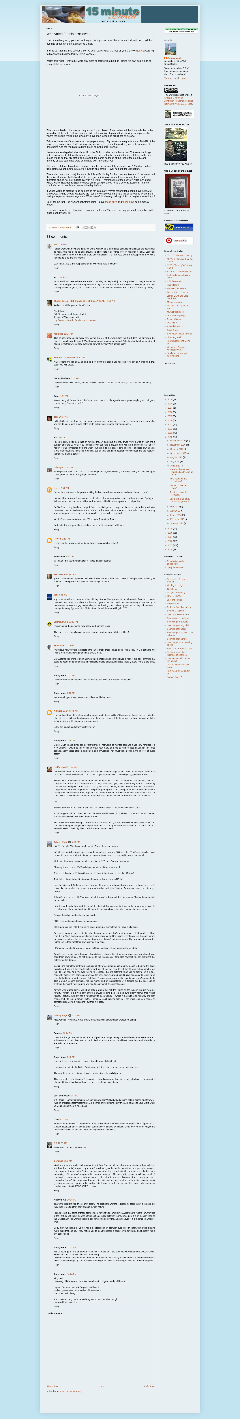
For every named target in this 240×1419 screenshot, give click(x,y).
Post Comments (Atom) (71, 1391)
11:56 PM (110, 301)
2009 (170, 528)
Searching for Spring (177, 639)
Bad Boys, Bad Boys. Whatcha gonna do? (180, 500)
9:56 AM (71, 1057)
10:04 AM (63, 417)
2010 (170, 437)
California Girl (61, 767)
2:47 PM (74, 1095)
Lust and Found (174, 600)
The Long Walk (174, 337)
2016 (170, 412)
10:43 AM (62, 437)
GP (55, 1143)
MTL (56, 595)
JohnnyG (58, 467)
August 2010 (176, 457)
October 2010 (177, 449)
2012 (170, 429)
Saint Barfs (172, 330)
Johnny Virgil (60, 842)
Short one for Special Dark (179, 648)
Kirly (56, 488)
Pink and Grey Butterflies (179, 607)
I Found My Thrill (175, 596)
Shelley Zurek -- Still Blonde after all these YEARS (79, 301)
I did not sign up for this (178, 292)
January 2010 (177, 523)
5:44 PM (72, 574)
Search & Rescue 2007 (178, 614)
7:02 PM (76, 1015)
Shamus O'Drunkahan (65, 357)
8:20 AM (75, 378)
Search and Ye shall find (178, 618)
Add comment (55, 1313)
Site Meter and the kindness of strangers (177, 653)
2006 (170, 541)
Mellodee (58, 334)
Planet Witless (174, 319)
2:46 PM (71, 740)
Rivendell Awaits (175, 326)
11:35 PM (70, 645)
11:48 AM (73, 711)
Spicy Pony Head (175, 567)
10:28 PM (71, 1200)
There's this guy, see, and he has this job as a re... (181, 472)
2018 (170, 403)
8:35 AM (64, 396)
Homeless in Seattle (176, 288)
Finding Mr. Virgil (175, 585)
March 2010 (176, 515)
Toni (56, 417)
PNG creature (61, 574)
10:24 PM (67, 1033)
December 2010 (178, 440)
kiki (55, 244)
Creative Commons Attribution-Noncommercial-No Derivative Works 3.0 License (178, 101)
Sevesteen (59, 645)
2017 (170, 408)
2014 (170, 420)
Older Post (149, 1386)
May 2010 (175, 506)
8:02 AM (68, 1161)
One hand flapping (176, 315)
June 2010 (175, 465)
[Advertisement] (176, 729)
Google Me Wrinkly (176, 592)
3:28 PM (66, 539)
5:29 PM (73, 767)
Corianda (58, 1161)
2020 (170, 399)
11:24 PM (61, 277)
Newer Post (52, 1386)
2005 (170, 545)
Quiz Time (172, 322)
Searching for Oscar (176, 629)
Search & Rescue (175, 610)
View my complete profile (176, 78)
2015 (170, 416)
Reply (56, 268)
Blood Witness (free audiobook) (176, 562)
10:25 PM (73, 622)
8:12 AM (81, 357)
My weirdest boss (175, 312)
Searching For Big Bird (178, 625)
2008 (170, 533)
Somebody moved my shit (179, 333)
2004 (170, 549)
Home (101, 1386)
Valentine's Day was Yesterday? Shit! (176, 348)
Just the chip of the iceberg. (179, 493)
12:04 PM (64, 488)
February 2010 (177, 519)
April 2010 (175, 511)
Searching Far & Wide (177, 621)
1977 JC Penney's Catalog (179, 255)
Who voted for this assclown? (178, 480)
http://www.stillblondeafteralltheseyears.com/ (75, 320)
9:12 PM (63, 595)
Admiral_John (61, 711)
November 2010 (178, 445)
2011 (170, 433)
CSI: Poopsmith (174, 281)
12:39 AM (62, 1143)
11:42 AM (68, 467)
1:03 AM (71, 675)
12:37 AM (68, 334)
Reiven (57, 539)
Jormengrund (61, 622)
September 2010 (178, 453)
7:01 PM (76, 842)
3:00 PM (64, 1119)
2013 (170, 424)
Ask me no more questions (180, 271)
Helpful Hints (173, 285)
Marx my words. (174, 302)
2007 (170, 537)
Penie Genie (173, 603)
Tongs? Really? (174, 677)
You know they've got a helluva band (178, 354)
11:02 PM (63, 244)
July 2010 (175, 461)
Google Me (172, 589)
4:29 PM (70, 556)
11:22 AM (71, 1247)
